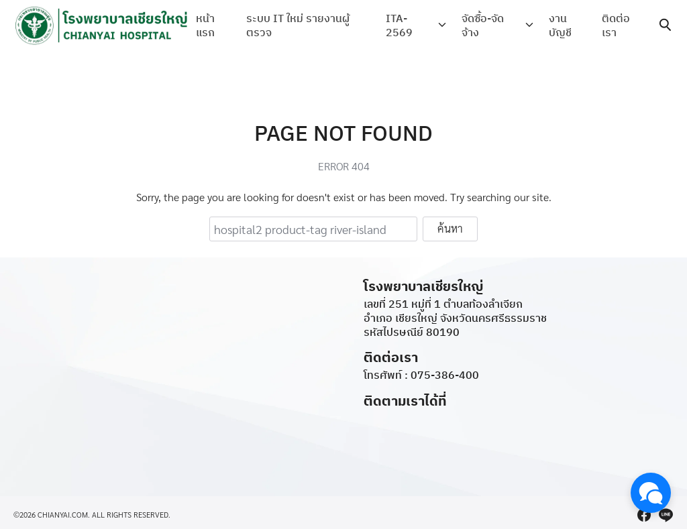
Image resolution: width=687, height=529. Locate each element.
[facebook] (644, 515)
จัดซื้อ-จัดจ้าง (483, 25)
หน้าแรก (205, 25)
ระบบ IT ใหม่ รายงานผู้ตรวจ (298, 25)
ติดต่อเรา (616, 25)
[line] (665, 515)
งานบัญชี (558, 25)
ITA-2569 (401, 25)
